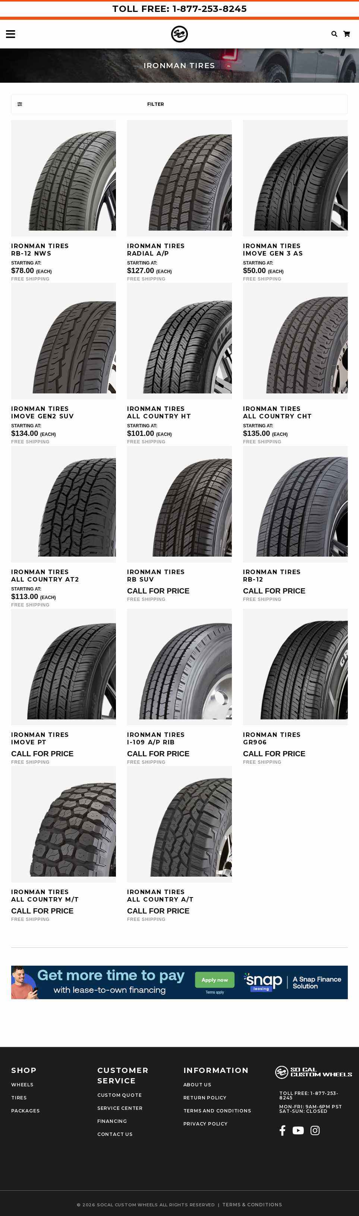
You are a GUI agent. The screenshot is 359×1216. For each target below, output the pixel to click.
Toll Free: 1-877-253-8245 (179, 8)
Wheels (22, 1085)
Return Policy (205, 1098)
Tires (19, 1098)
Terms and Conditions (217, 1111)
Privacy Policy (205, 1124)
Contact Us (115, 1134)
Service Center (120, 1108)
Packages (25, 1111)
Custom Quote (119, 1095)
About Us (197, 1085)
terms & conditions (252, 1205)
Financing (112, 1121)
